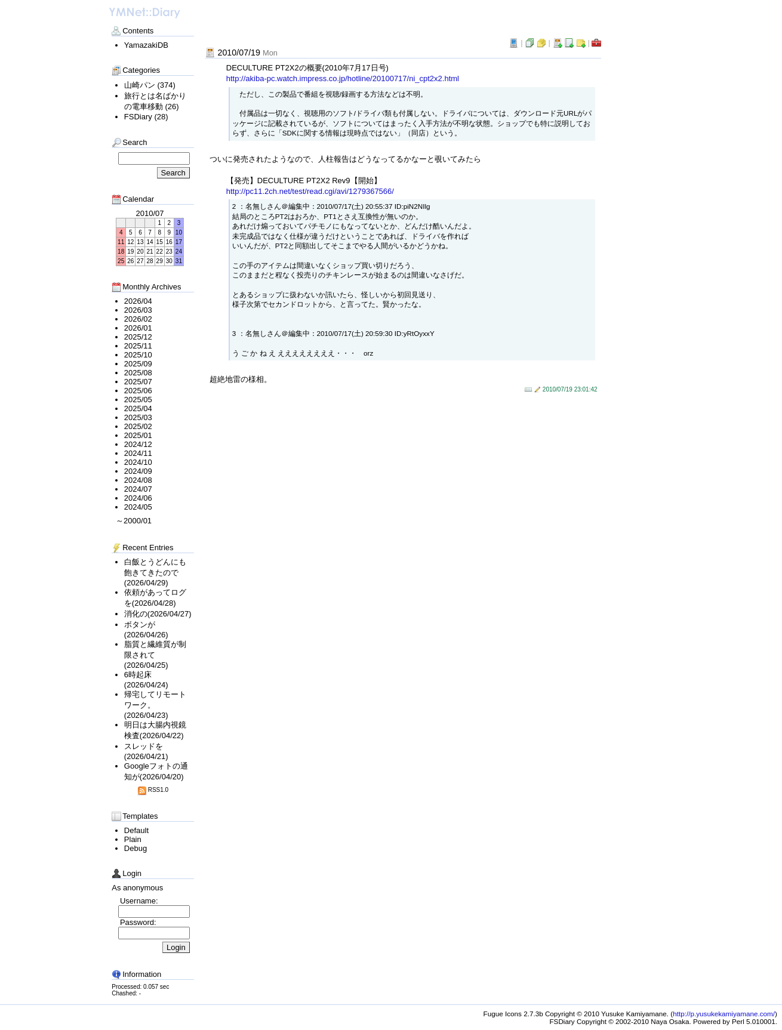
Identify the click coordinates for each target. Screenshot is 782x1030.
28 (149, 261)
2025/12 (138, 336)
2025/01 (138, 435)
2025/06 (138, 390)
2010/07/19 (247, 52)
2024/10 (138, 462)
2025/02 (138, 426)
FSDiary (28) (146, 116)
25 (121, 261)
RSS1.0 (152, 790)
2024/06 (138, 498)
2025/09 (138, 363)
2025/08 (138, 372)
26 (130, 261)
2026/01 (138, 327)
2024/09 (138, 471)
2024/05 (138, 506)
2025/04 (138, 408)
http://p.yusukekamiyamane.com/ (724, 1013)
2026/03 (138, 310)
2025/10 (138, 354)
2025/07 (138, 381)
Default (136, 830)
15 (159, 242)
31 (179, 261)
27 (140, 261)
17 (179, 242)
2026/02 (138, 318)
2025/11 (138, 345)
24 (179, 251)
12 (130, 242)
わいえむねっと (145, 13)
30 (169, 261)
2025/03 (138, 417)
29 (159, 261)
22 (159, 251)
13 (140, 242)
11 (121, 242)
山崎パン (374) (150, 85)
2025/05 (138, 399)
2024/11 (138, 453)
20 (140, 251)
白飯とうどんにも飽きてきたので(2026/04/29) (155, 572)
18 (121, 251)
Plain (132, 839)
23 (169, 251)
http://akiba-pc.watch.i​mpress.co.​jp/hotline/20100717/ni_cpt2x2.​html (342, 78)
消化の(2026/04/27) (158, 613)
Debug (135, 848)
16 (169, 242)
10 (179, 232)
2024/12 (138, 444)
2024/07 (138, 489)
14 (149, 242)
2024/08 (138, 480)
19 (130, 251)
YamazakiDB (146, 45)
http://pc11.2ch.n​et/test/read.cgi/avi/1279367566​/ (310, 191)
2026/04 (138, 301)
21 (149, 251)
